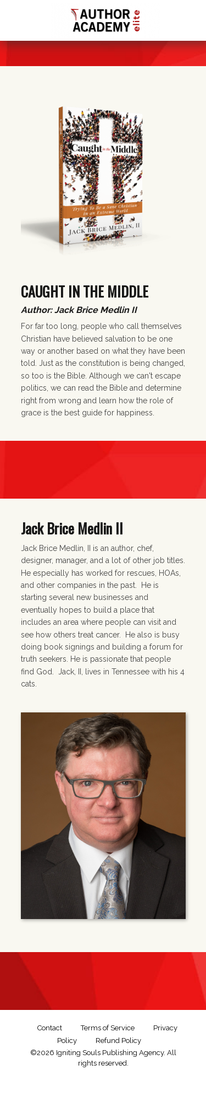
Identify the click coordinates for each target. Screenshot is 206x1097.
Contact (49, 1028)
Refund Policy (118, 1040)
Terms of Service (108, 1028)
